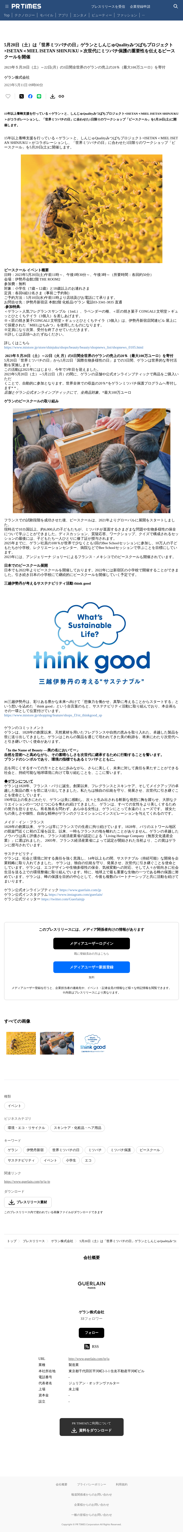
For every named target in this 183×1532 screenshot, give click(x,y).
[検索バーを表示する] (176, 6)
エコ (88, 1160)
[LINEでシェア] (39, 96)
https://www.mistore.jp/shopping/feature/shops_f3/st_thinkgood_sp (53, 715)
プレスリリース (34, 1241)
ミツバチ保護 (121, 1150)
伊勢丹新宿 (35, 1150)
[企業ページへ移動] (91, 1286)
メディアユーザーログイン (91, 943)
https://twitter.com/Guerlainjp (63, 899)
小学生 (71, 1160)
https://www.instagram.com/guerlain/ (76, 894)
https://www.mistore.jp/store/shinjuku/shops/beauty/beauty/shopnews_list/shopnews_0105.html (73, 347)
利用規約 (121, 1484)
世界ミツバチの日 (66, 1150)
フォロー (91, 1333)
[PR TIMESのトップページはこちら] (26, 6)
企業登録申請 (140, 6)
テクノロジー (25, 15)
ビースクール (150, 1150)
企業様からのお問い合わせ (91, 1505)
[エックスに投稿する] (21, 96)
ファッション (127, 15)
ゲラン (13, 1150)
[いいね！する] (8, 96)
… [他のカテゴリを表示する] (143, 14)
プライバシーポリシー (91, 1484)
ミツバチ (95, 1150)
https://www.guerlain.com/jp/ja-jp (27, 1181)
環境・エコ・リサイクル (26, 1128)
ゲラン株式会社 (62, 1241)
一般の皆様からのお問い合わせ (91, 1515)
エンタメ (80, 15)
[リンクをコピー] (61, 96)
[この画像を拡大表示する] (21, 1043)
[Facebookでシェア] (30, 96)
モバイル (46, 15)
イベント (14, 1106)
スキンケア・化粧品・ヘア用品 (77, 1128)
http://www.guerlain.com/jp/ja (89, 1359)
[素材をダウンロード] (52, 96)
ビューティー (102, 15)
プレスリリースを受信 (108, 6)
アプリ (63, 15)
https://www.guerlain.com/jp (80, 890)
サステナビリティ (21, 1160)
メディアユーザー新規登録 (91, 967)
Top (7, 15)
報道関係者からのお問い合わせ (91, 1494)
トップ (11, 1241)
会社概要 (61, 1484)
